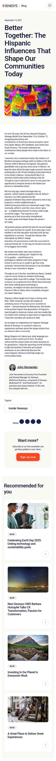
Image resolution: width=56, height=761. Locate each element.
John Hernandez (27, 367)
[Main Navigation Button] (50, 5)
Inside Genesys (18, 408)
